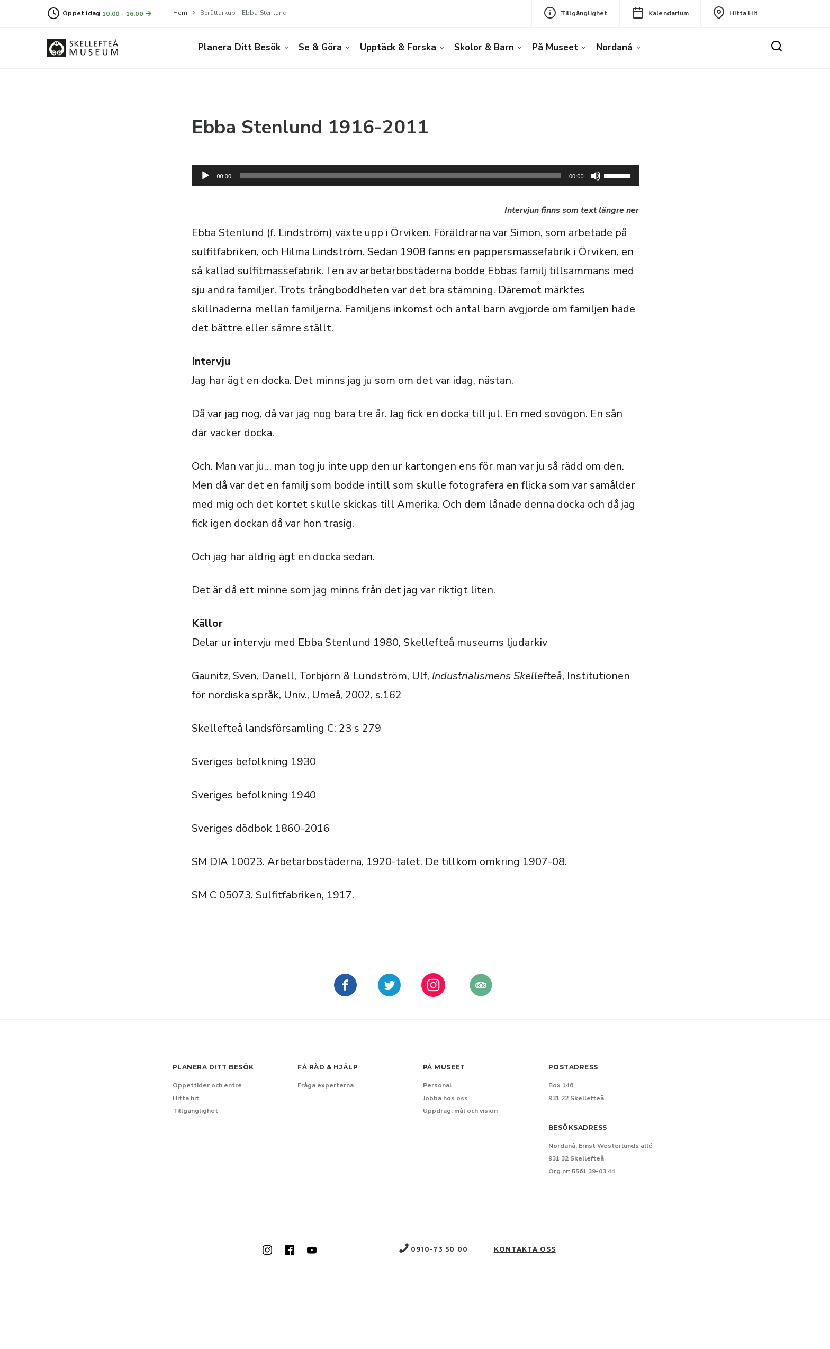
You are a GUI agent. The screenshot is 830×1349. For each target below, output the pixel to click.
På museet (555, 47)
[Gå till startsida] (82, 48)
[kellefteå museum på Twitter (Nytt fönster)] (389, 992)
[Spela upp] (205, 175)
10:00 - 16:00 (127, 13)
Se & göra (320, 47)
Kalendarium (660, 12)
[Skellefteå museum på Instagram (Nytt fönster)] (267, 1251)
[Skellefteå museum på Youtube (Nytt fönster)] (312, 1251)
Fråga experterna (325, 1085)
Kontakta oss (525, 1249)
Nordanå (614, 47)
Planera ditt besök (239, 47)
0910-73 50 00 (433, 1249)
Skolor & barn (484, 47)
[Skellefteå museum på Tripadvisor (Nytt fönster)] (481, 992)
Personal (437, 1085)
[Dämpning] (595, 175)
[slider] (400, 175)
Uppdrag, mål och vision (460, 1111)
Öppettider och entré (207, 1085)
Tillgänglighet (576, 12)
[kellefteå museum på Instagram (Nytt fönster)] (433, 992)
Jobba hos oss (445, 1098)
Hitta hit (735, 12)
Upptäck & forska (398, 47)
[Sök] (776, 46)
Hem (180, 12)
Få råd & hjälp (327, 1067)
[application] (415, 175)
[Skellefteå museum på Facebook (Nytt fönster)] (345, 992)
